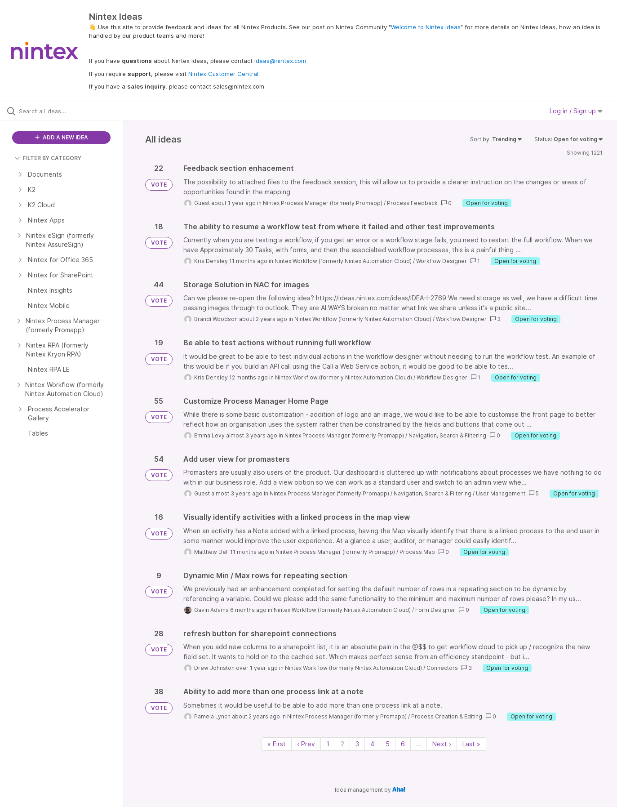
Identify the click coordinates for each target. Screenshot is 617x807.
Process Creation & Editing (446, 716)
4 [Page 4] (372, 744)
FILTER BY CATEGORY (47, 158)
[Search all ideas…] (73, 111)
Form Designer (435, 609)
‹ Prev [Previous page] (306, 744)
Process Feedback (412, 203)
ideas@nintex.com (280, 60)
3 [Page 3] (357, 744)
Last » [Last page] (471, 744)
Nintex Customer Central (223, 73)
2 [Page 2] (342, 744)
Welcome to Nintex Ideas (426, 27)
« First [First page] (276, 744)
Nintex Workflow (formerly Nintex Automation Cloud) (343, 261)
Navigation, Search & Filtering (447, 435)
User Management (500, 493)
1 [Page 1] (327, 744)
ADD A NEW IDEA (61, 137)
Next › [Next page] (441, 744)
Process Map (417, 551)
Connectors (442, 667)
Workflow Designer (441, 261)
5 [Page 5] (388, 744)
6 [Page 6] (403, 744)
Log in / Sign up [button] (576, 111)
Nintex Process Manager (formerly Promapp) (322, 203)
